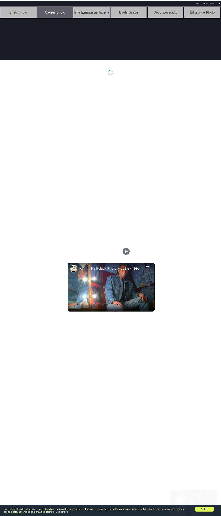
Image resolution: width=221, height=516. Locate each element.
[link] (73, 268)
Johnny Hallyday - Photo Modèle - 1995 (109, 268)
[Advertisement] (29, 140)
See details (62, 511)
